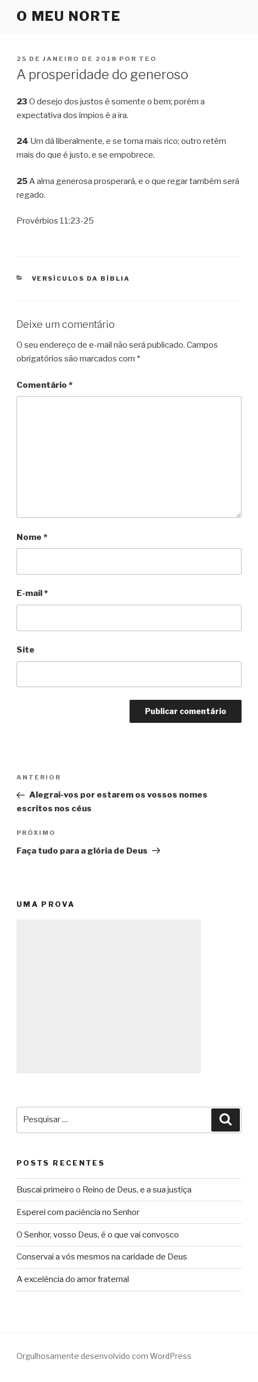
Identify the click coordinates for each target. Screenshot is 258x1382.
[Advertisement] (108, 996)
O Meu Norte (68, 16)
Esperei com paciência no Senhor (77, 1212)
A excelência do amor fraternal (72, 1279)
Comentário (44, 385)
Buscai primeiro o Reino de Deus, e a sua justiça (104, 1190)
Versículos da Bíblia (81, 278)
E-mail (32, 593)
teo (148, 59)
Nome (31, 537)
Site (25, 650)
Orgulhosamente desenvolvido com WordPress (104, 1356)
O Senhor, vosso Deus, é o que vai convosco (97, 1235)
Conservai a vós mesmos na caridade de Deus (101, 1257)
